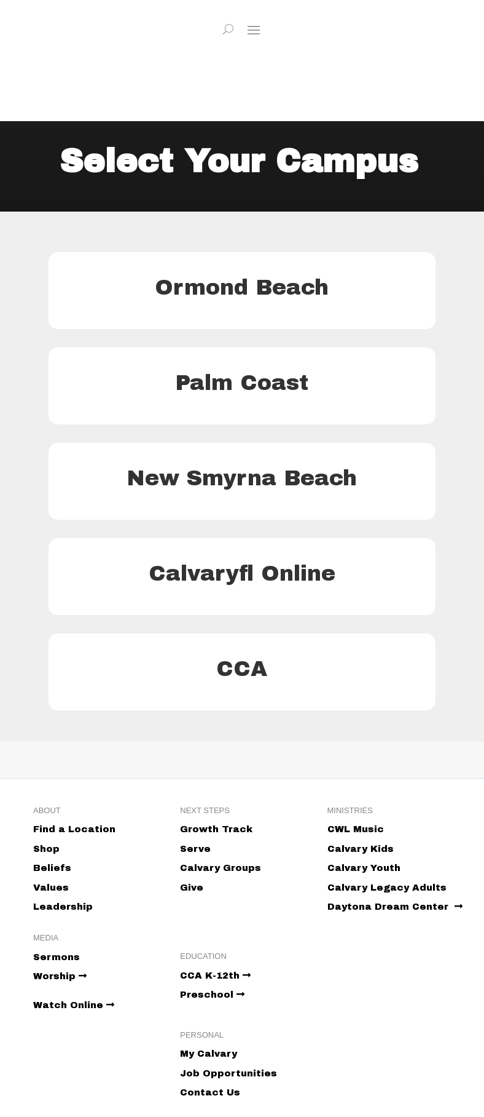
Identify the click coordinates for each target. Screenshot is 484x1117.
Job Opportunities (228, 1073)
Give (191, 887)
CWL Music (355, 829)
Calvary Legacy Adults (387, 887)
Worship (60, 976)
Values (51, 887)
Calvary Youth (363, 868)
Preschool (212, 995)
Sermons (56, 957)
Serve (195, 849)
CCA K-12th (215, 975)
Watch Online (73, 1005)
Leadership (63, 907)
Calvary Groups (220, 868)
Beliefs (52, 868)
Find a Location (74, 829)
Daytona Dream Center (395, 907)
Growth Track (216, 829)
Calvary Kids (360, 849)
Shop (46, 849)
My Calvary (208, 1054)
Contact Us (210, 1092)
